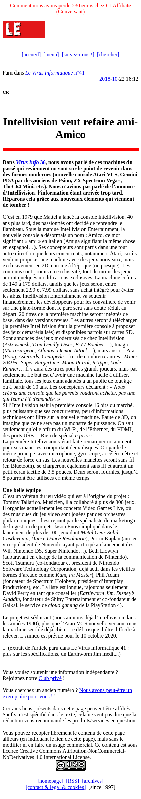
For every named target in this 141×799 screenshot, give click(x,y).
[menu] (51, 54)
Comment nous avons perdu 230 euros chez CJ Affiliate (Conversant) (70, 8)
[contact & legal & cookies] (56, 787)
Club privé (50, 678)
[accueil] (31, 54)
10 (114, 79)
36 (31, 162)
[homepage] (50, 781)
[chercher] (108, 54)
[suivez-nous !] (78, 54)
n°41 (55, 73)
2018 (104, 79)
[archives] (92, 781)
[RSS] (72, 781)
